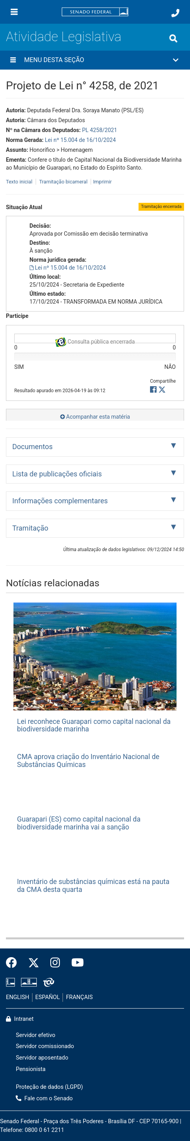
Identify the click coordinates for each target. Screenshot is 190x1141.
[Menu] (14, 11)
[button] (95, 60)
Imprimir (102, 182)
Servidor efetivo (35, 1035)
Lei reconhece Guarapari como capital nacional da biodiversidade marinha (94, 725)
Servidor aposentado (42, 1057)
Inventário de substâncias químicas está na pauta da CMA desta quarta (93, 885)
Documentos (32, 446)
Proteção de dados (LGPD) (49, 1087)
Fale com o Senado (44, 1098)
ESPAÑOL (47, 997)
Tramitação (30, 528)
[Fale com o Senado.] (175, 13)
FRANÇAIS (79, 997)
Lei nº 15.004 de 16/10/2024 (80, 140)
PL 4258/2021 (99, 130)
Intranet (20, 1019)
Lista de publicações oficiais (57, 474)
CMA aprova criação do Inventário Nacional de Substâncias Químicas (88, 760)
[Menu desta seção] (13, 60)
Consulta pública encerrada (95, 340)
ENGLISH (17, 997)
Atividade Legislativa (64, 36)
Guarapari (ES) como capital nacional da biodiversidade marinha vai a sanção (79, 823)
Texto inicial (20, 182)
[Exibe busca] (173, 38)
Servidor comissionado (45, 1046)
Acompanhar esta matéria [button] (95, 417)
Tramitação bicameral (63, 182)
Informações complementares (60, 501)
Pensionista (31, 1069)
